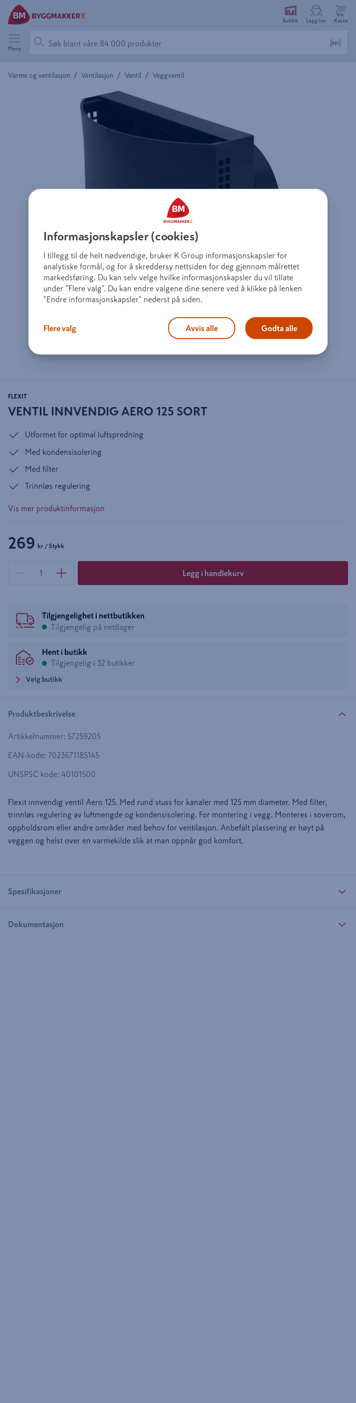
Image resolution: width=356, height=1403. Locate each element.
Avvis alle (201, 328)
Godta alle (279, 328)
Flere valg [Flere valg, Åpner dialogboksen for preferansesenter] (59, 328)
